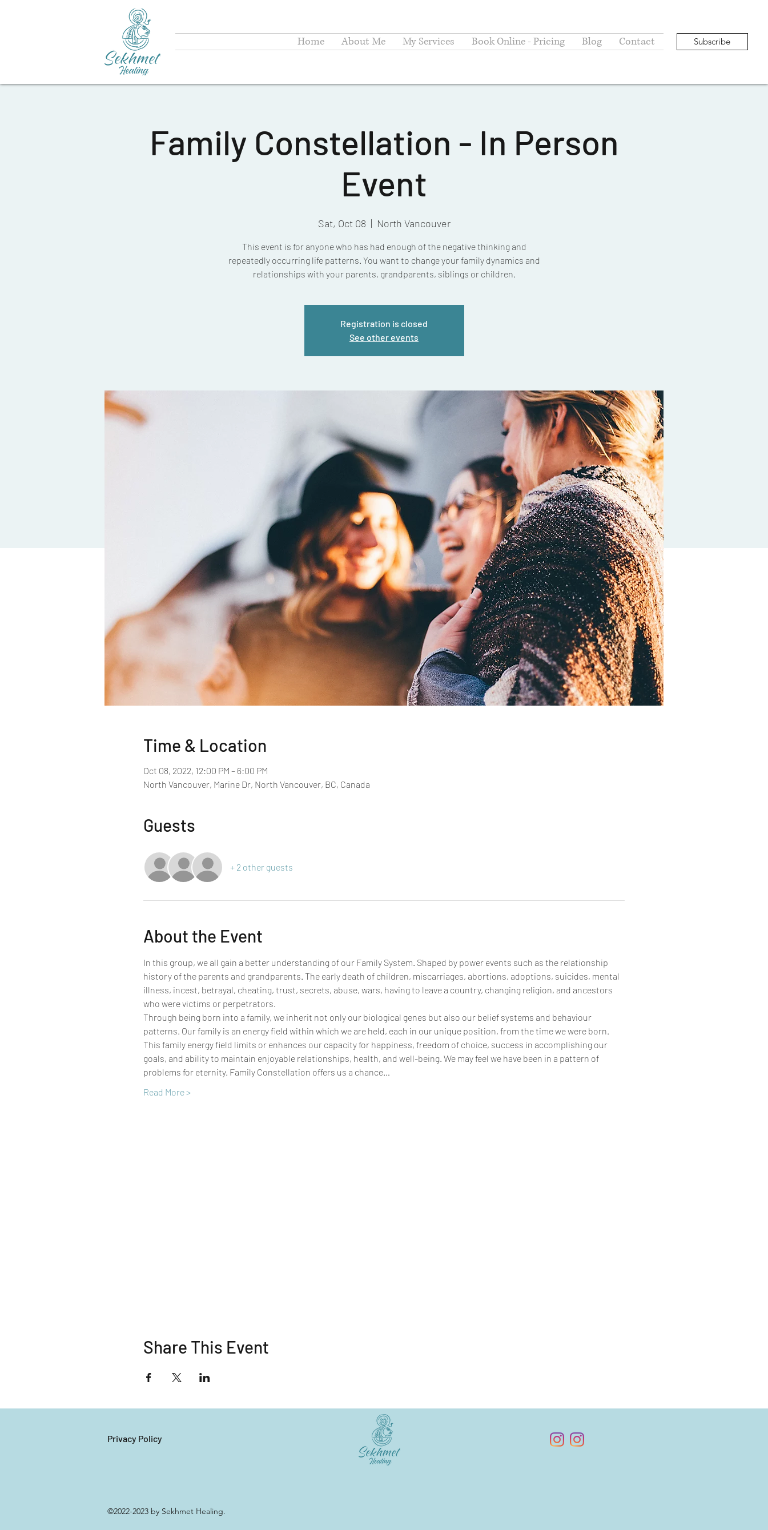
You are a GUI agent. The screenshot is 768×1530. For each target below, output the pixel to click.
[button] (428, 42)
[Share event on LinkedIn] (204, 1377)
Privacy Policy (134, 1438)
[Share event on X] (176, 1377)
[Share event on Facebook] (148, 1377)
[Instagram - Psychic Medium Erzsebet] (577, 1439)
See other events (384, 337)
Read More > (167, 1091)
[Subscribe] (712, 41)
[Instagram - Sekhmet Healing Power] (557, 1439)
